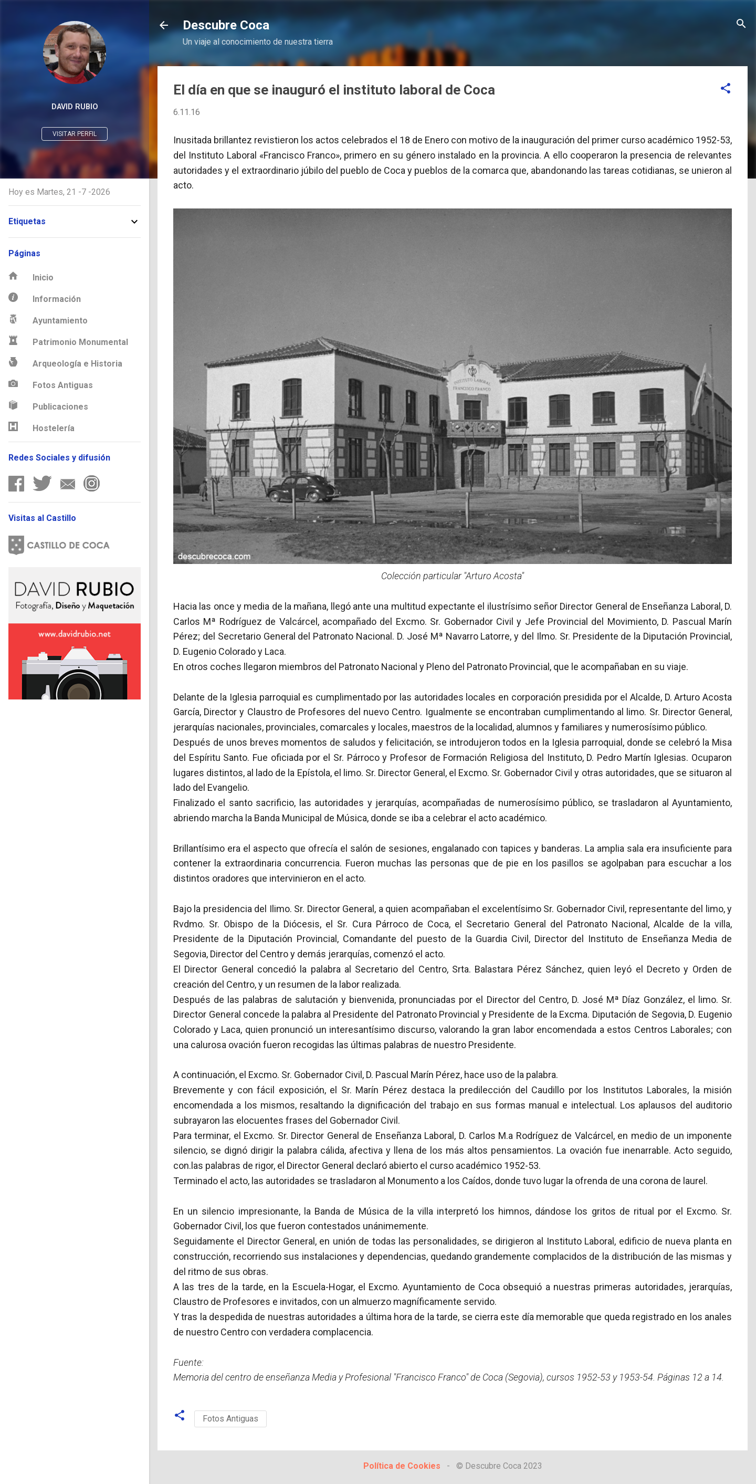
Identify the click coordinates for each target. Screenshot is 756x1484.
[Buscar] (741, 24)
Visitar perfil (74, 134)
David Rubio (74, 106)
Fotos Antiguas (230, 1419)
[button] (725, 89)
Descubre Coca (226, 25)
